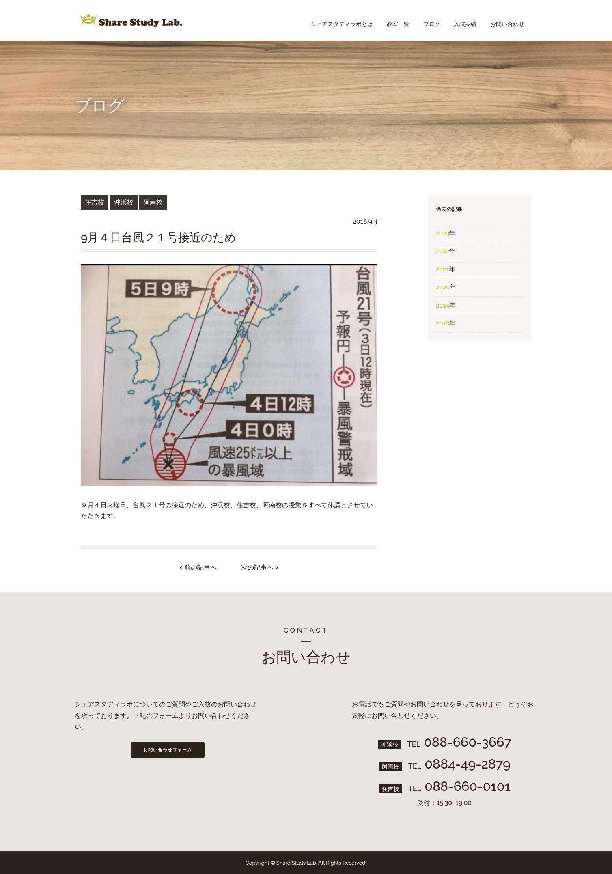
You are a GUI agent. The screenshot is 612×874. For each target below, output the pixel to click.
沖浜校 (124, 202)
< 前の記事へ (198, 567)
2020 (443, 287)
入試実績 (461, 20)
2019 (442, 305)
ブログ (425, 20)
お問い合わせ (506, 20)
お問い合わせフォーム (167, 750)
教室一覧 (389, 20)
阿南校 (153, 202)
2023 (442, 233)
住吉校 (94, 202)
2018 (442, 323)
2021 (442, 269)
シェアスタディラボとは (330, 20)
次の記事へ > (259, 567)
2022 (442, 251)
